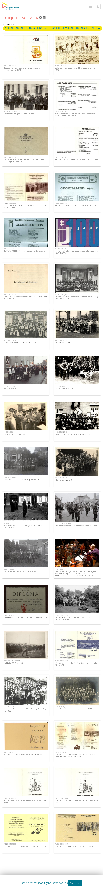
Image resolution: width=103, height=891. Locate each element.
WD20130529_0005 (10, 752)
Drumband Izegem (62, 342)
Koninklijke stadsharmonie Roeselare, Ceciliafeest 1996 (76, 846)
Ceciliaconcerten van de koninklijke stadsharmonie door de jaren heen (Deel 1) (24, 160)
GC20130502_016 (61, 340)
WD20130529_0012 (61, 752)
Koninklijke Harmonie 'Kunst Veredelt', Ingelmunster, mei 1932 (25, 710)
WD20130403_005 (61, 295)
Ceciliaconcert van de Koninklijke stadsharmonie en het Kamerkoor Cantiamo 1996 (25, 206)
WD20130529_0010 (61, 157)
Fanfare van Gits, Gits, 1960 (14, 434)
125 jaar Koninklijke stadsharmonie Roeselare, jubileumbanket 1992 (22, 69)
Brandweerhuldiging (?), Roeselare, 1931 (19, 113)
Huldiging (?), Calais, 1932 (14, 663)
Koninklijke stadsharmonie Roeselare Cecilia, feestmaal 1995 (76, 801)
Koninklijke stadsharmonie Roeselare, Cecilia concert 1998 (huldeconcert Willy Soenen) (75, 755)
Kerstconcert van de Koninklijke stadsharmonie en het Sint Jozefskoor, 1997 (76, 664)
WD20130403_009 (10, 157)
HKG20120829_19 (61, 386)
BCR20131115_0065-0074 (12, 661)
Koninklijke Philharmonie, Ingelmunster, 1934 (73, 709)
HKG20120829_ (9, 432)
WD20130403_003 (61, 249)
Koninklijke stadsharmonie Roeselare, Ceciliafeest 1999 (25, 846)
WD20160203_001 (10, 249)
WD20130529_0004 (61, 798)
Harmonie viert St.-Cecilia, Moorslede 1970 (20, 571)
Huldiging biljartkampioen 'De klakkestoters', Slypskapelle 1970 (73, 618)
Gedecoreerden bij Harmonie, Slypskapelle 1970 (22, 479)
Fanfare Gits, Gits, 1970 (64, 388)
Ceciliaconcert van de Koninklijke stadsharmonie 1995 (76, 159)
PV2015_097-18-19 (61, 615)
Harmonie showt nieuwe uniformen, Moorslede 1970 (76, 525)
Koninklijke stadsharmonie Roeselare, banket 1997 (23, 754)
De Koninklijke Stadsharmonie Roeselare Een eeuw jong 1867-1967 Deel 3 (76, 298)
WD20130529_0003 (10, 798)
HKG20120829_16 (61, 432)
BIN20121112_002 (10, 707)
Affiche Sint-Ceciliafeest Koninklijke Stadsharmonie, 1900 (75, 69)
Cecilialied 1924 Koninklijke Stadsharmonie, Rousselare (76, 205)
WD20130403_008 (61, 112)
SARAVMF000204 (61, 66)
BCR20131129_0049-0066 (12, 112)
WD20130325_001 (10, 615)
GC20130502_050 (61, 478)
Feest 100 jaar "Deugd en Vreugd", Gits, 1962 (72, 434)
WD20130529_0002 (10, 66)
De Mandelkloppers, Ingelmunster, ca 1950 (20, 342)
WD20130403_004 (10, 295)
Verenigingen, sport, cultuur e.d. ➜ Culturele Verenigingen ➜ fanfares (52, 28)
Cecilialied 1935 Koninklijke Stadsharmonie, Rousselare (25, 251)
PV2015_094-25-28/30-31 (63, 524)
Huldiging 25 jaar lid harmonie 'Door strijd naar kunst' (25, 617)
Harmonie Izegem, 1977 (64, 480)
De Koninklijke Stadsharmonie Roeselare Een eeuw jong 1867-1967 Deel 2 (25, 298)
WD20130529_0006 (10, 844)
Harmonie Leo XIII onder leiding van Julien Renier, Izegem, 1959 (23, 526)
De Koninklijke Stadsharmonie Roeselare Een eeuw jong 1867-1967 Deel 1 (76, 252)
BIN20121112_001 (10, 340)
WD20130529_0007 (61, 844)
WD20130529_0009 (10, 203)
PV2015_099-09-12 (10, 569)
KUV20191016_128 (61, 569)
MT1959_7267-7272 (10, 523)
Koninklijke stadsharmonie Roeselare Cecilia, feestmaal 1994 (25, 801)
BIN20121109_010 (61, 707)
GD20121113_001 (9, 386)
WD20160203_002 (61, 203)
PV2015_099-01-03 (10, 477)
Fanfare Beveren (10, 388)
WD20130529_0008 (61, 661)
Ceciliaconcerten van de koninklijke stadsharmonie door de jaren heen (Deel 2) (75, 114)
